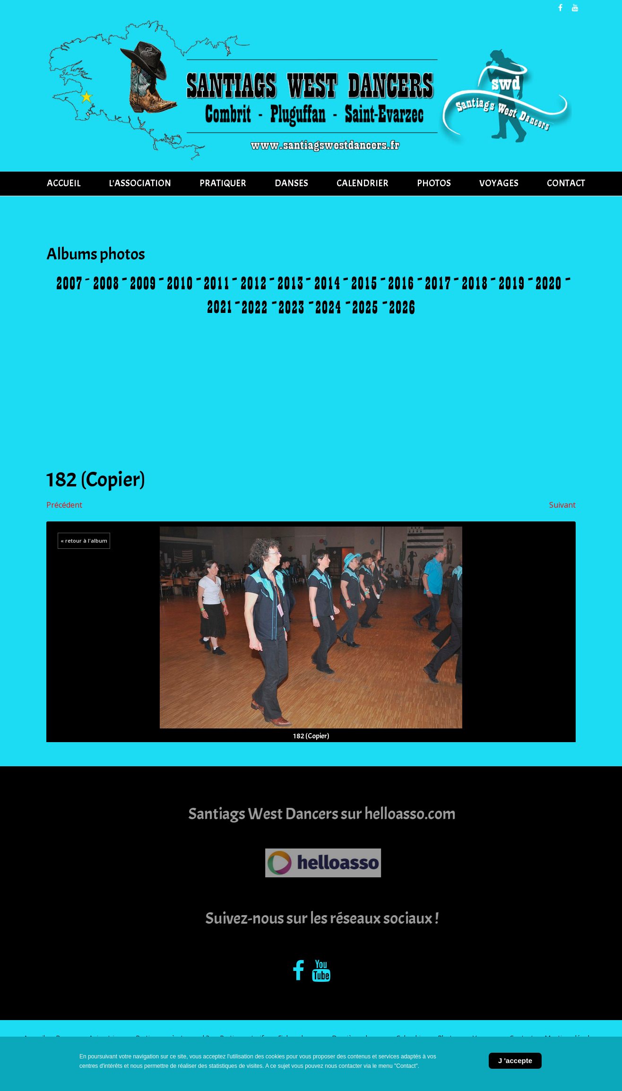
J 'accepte (515, 1060)
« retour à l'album (83, 540)
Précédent (64, 505)
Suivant (562, 505)
